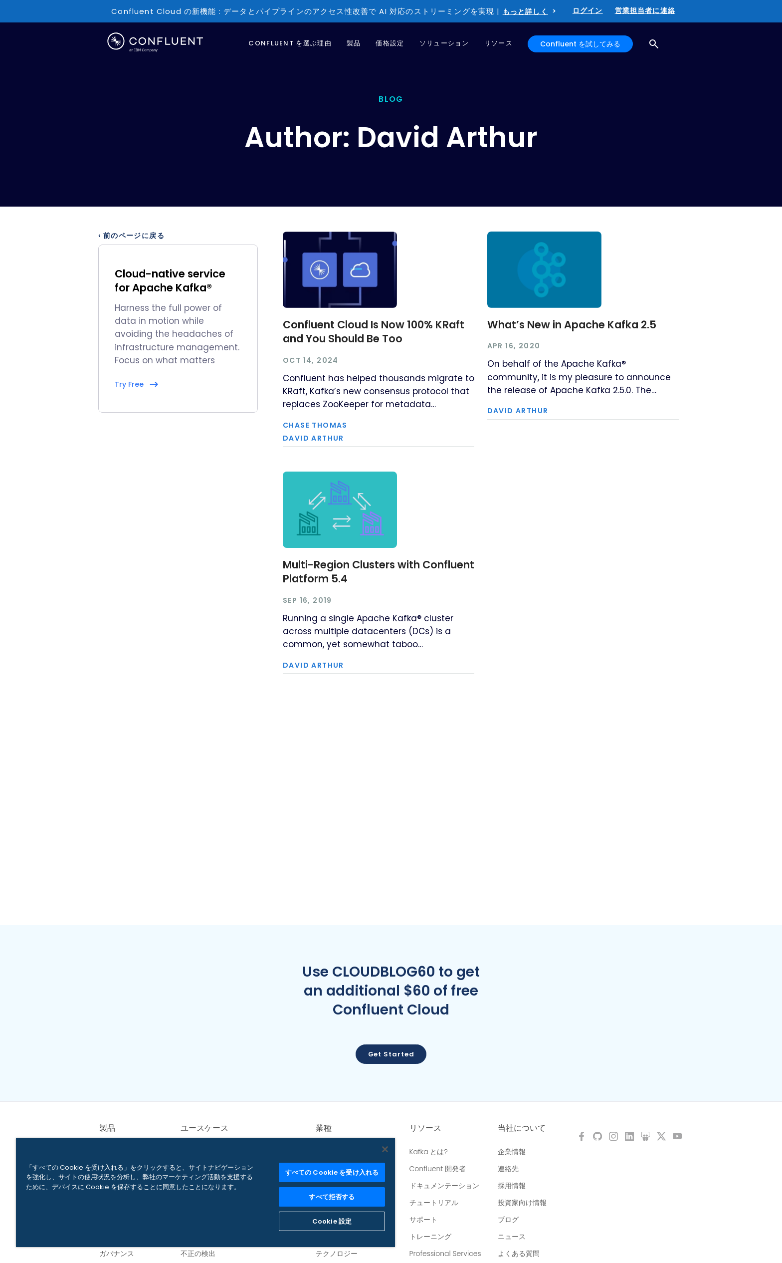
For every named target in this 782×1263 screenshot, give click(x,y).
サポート (423, 1220)
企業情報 (512, 1152)
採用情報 (512, 1186)
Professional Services (445, 1254)
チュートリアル (433, 1203)
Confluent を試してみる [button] (580, 44)
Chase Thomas (315, 425)
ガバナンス (116, 1254)
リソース (425, 1128)
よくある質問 (519, 1254)
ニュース (512, 1237)
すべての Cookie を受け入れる (332, 1172)
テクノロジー (337, 1254)
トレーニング (430, 1237)
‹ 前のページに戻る (131, 236)
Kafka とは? (428, 1152)
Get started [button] (391, 1054)
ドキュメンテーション (444, 1186)
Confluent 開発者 (437, 1169)
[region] (205, 1192)
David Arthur (313, 438)
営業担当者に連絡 (645, 10)
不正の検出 (198, 1254)
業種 (324, 1128)
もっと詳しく (525, 11)
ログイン (588, 10)
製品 (107, 1128)
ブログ (508, 1220)
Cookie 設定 (332, 1221)
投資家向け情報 (522, 1203)
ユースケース (204, 1128)
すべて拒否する (332, 1197)
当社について (522, 1128)
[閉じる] (385, 1149)
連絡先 (508, 1169)
